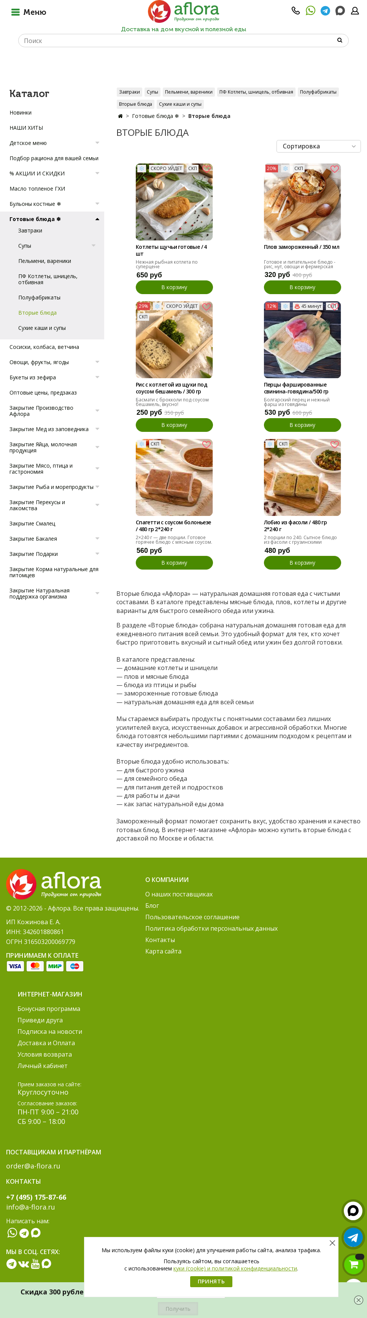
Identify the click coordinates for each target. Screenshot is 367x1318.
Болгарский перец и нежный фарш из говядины (297, 401)
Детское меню (28, 142)
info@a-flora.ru (30, 1206)
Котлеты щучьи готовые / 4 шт (171, 250)
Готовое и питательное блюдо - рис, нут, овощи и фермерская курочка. (299, 266)
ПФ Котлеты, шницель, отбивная (256, 92)
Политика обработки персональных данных (211, 928)
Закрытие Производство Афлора (41, 410)
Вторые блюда (135, 104)
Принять (211, 1281)
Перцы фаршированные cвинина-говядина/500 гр (296, 388)
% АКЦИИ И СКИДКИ (37, 173)
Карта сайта (163, 951)
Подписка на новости (49, 1031)
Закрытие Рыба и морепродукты (52, 486)
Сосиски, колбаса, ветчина (44, 346)
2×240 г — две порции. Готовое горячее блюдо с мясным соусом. (174, 539)
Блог (152, 905)
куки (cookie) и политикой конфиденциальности (235, 1268)
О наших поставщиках (179, 894)
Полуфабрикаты (318, 92)
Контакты (160, 940)
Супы (152, 92)
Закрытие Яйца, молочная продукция (43, 447)
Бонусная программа (48, 1008)
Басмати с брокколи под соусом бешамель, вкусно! (172, 401)
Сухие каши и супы (180, 104)
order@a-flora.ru (33, 1165)
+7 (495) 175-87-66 (36, 1197)
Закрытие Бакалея (33, 538)
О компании (167, 879)
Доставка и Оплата (46, 1043)
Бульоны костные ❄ (35, 203)
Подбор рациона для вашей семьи (54, 158)
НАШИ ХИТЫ (26, 127)
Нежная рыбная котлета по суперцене (167, 264)
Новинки (21, 112)
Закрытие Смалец (32, 523)
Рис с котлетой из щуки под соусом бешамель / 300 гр (171, 388)
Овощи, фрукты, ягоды (39, 362)
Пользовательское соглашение (192, 917)
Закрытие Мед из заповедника (49, 429)
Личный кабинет (42, 1066)
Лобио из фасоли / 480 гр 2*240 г (295, 526)
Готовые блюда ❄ (155, 115)
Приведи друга (40, 1020)
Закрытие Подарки (34, 553)
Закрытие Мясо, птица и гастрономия (41, 468)
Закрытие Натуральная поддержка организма (40, 593)
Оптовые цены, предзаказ (43, 392)
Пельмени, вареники (189, 92)
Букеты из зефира (33, 377)
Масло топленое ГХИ (37, 188)
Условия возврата (44, 1054)
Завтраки (129, 92)
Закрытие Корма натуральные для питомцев (54, 572)
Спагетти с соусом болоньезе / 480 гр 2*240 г (173, 526)
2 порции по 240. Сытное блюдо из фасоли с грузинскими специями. (300, 542)
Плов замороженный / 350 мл (301, 247)
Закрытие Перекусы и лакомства (37, 505)
